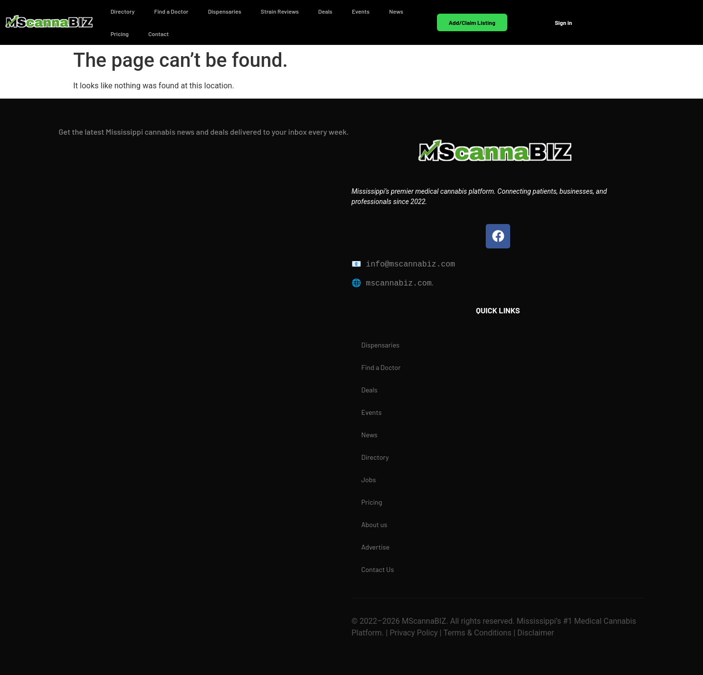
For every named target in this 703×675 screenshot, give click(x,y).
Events (361, 11)
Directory (122, 11)
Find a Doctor (171, 11)
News (396, 11)
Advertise (375, 547)
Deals (325, 11)
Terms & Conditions (477, 632)
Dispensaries (224, 11)
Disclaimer (535, 632)
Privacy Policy (412, 632)
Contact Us (377, 569)
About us (374, 524)
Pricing (119, 33)
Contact (158, 33)
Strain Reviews (280, 11)
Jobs (368, 479)
